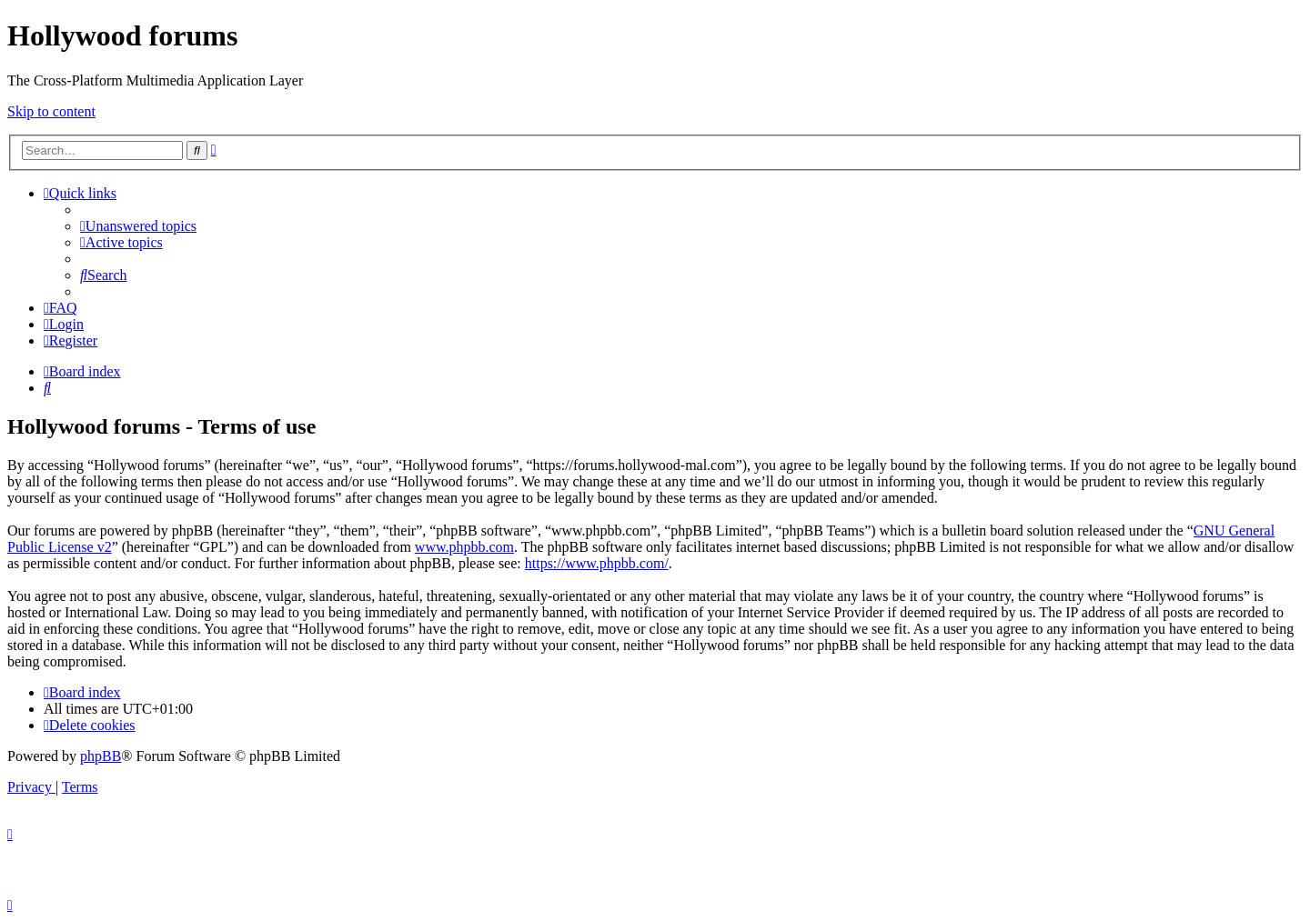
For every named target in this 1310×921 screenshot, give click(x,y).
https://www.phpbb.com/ (597, 563)
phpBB (100, 756)
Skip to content (51, 111)
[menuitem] (138, 226)
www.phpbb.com (464, 547)
